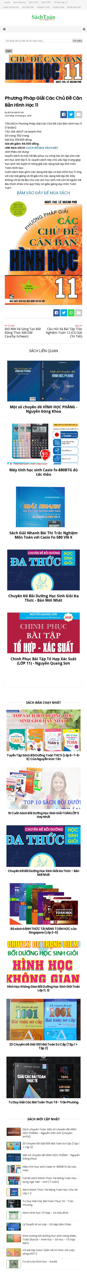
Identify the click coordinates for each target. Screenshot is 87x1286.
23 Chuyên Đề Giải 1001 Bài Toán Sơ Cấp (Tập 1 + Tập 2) (43, 1046)
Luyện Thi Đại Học (11, 7)
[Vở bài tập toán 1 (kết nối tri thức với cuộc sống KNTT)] (14, 1255)
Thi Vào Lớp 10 (60, 2)
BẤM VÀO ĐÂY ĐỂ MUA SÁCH (43, 193)
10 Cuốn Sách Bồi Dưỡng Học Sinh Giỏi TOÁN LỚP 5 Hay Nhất (43, 815)
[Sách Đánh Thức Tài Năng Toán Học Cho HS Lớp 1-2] (14, 1195)
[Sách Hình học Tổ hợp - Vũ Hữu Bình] (14, 1218)
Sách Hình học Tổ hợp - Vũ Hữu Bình (45, 1213)
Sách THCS (33, 2)
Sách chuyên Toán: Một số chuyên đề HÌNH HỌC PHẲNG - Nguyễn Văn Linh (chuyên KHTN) (49, 1133)
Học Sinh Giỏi (28, 7)
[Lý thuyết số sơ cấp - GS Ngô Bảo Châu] (14, 1230)
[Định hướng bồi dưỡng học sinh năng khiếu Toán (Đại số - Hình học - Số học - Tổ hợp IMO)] (14, 1241)
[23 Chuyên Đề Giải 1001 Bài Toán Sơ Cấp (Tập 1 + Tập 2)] (14, 1149)
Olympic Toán (43, 7)
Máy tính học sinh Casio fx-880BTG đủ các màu (49, 1168)
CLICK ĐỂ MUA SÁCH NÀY (42, 148)
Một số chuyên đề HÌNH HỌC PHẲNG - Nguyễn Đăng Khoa (51, 1157)
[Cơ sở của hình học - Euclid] (14, 1267)
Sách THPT (46, 2)
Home (7, 2)
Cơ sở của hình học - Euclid (40, 1261)
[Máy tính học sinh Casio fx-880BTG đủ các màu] (14, 1172)
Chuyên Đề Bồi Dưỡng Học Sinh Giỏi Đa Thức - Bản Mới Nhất (43, 873)
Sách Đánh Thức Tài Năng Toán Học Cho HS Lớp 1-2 (50, 1191)
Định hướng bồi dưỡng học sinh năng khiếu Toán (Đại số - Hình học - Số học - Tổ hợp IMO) (49, 1239)
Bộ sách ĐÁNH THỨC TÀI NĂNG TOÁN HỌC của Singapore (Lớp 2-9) (43, 931)
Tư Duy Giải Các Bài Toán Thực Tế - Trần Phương (43, 1102)
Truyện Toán (58, 7)
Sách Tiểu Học (19, 2)
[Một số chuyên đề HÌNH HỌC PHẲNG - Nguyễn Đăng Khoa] (14, 1160)
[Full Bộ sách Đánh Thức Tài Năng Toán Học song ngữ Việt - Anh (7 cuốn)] (14, 1183)
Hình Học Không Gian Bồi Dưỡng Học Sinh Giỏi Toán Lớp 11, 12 (43, 988)
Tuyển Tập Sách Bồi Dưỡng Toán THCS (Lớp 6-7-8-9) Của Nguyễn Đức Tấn (43, 757)
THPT (9, 51)
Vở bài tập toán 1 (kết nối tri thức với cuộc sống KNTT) (49, 1252)
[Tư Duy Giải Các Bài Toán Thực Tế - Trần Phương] (14, 1207)
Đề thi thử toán (74, 7)
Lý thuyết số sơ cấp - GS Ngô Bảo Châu (47, 1224)
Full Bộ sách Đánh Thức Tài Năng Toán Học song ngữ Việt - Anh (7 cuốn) (50, 1180)
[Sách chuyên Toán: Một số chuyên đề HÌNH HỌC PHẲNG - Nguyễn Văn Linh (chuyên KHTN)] (14, 1135)
